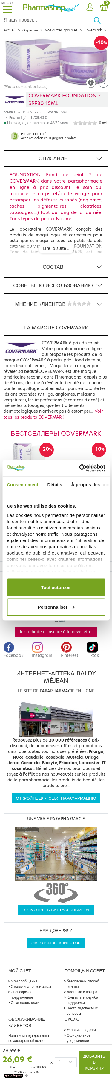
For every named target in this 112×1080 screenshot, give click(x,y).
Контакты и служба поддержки (82, 1000)
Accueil (10, 30)
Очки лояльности (25, 1002)
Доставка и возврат (83, 991)
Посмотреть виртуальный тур (56, 910)
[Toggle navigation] (7, 7)
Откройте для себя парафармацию (56, 798)
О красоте (30, 30)
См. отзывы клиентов (56, 943)
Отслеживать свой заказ (31, 986)
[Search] (46, 20)
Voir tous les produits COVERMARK (53, 414)
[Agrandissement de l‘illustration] (56, 62)
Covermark (93, 30)
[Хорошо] (102, 20)
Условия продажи (81, 1029)
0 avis (103, 123)
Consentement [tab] (22, 484)
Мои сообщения (24, 981)
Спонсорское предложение (22, 994)
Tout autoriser (56, 587)
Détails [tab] (54, 484)
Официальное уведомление (78, 1038)
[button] (90, 7)
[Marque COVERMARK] (15, 99)
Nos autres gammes (61, 30)
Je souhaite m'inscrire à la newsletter (56, 632)
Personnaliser (56, 606)
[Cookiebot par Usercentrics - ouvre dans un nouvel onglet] (79, 468)
